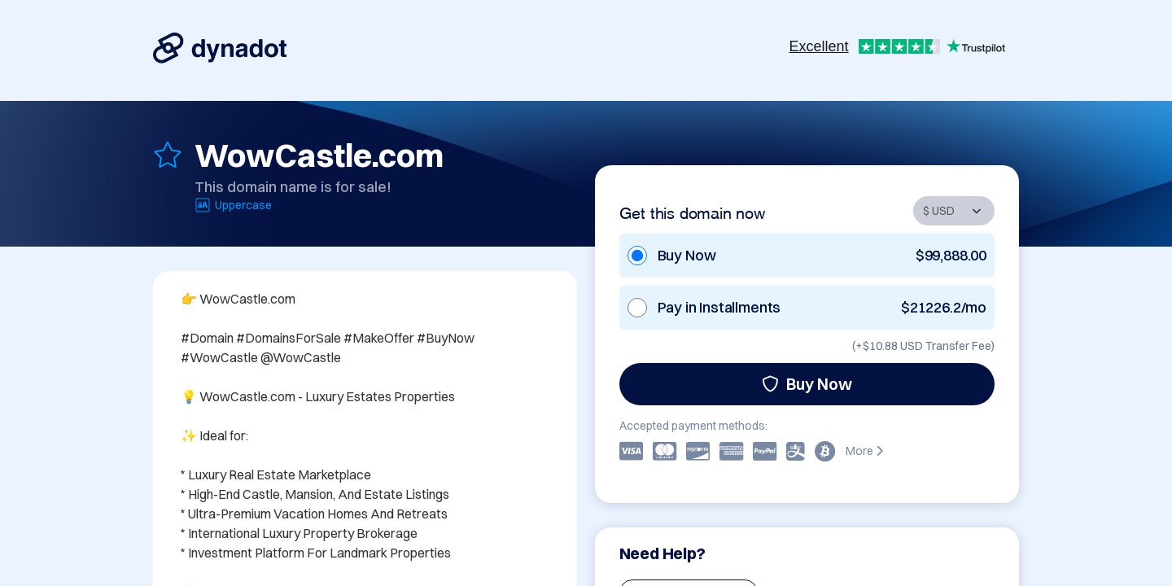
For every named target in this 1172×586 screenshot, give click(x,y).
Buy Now (807, 384)
